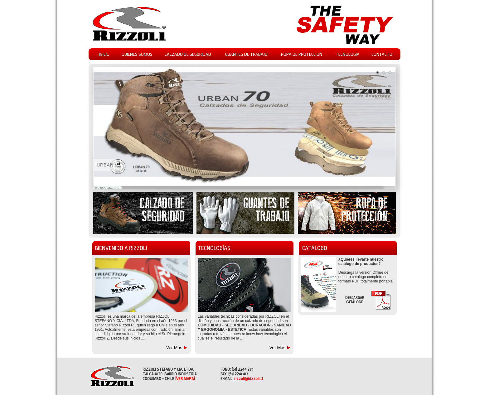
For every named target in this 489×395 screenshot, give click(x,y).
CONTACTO (381, 54)
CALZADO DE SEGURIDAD (188, 54)
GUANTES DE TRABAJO (246, 54)
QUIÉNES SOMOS (137, 54)
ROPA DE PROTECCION (301, 54)
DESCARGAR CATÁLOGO (354, 300)
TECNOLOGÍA (348, 54)
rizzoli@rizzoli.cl (248, 378)
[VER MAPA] (185, 378)
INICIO (104, 54)
